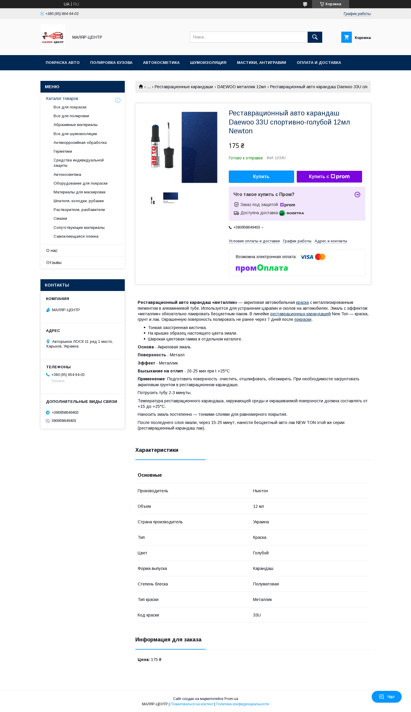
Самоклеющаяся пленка (76, 236)
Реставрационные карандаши (184, 86)
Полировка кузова (111, 62)
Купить (261, 176)
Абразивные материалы (76, 124)
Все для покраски (70, 107)
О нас (51, 250)
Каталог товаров (62, 98)
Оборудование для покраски (81, 183)
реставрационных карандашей (300, 313)
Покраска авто (63, 62)
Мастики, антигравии (261, 62)
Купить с (329, 176)
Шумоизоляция (208, 62)
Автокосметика (161, 62)
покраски (302, 319)
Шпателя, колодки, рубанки (79, 201)
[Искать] (315, 37)
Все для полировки (71, 116)
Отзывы (54, 262)
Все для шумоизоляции (75, 134)
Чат (387, 696)
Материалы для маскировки (79, 192)
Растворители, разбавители (79, 209)
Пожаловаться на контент (191, 704)
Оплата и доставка (319, 62)
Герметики (63, 151)
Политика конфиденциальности (242, 704)
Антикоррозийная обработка (80, 142)
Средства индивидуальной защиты (79, 163)
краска (302, 302)
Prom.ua (231, 699)
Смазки (60, 218)
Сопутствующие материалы (79, 227)
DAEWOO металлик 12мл (241, 86)
